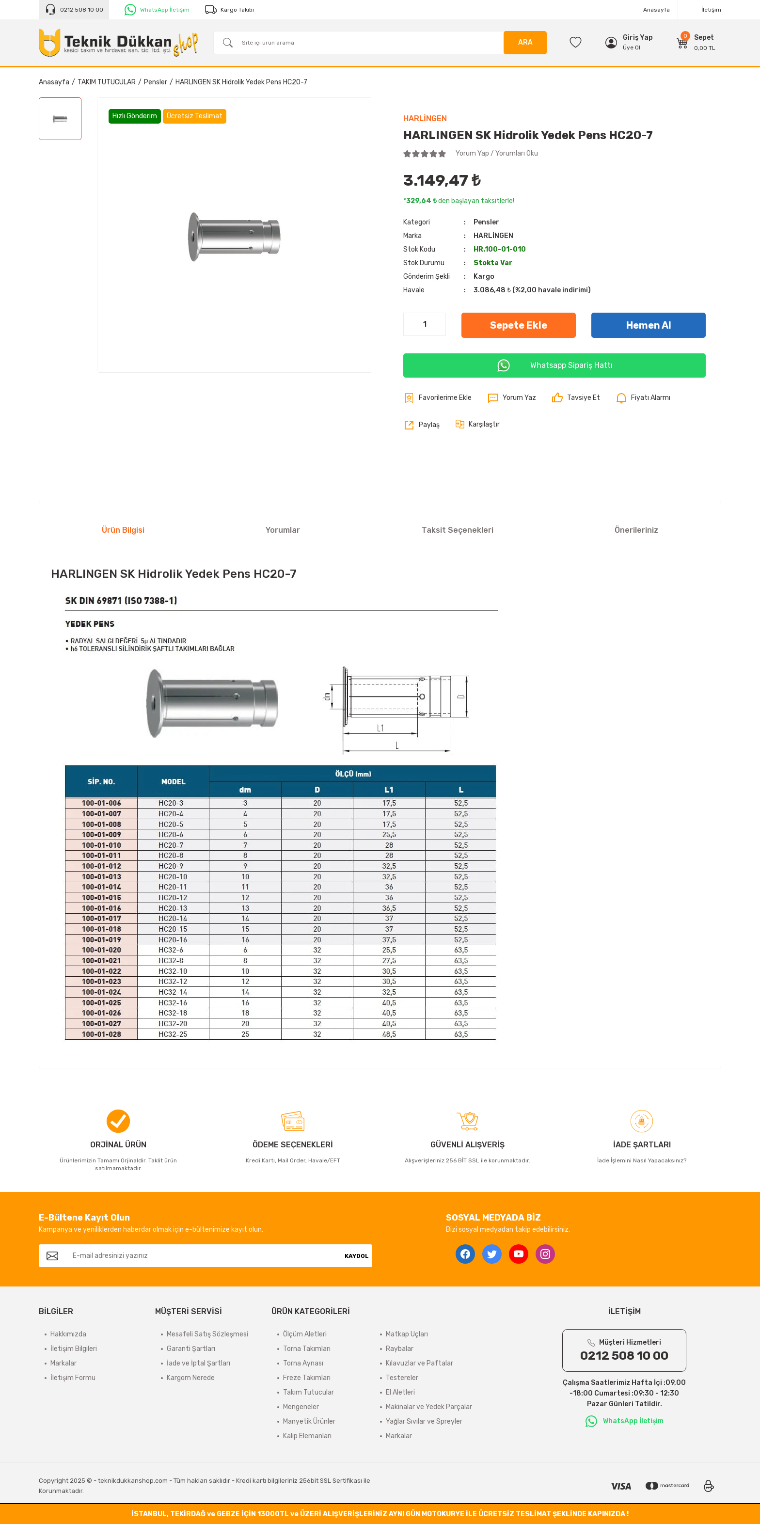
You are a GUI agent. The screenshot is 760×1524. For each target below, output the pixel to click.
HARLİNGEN (425, 118)
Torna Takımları (307, 1349)
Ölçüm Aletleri (305, 1334)
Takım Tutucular (308, 1392)
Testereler (402, 1378)
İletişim (711, 9)
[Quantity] (424, 324)
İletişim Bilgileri (73, 1349)
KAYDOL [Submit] (357, 1256)
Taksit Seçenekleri (457, 530)
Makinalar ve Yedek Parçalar (429, 1407)
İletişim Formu (72, 1378)
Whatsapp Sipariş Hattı (554, 365)
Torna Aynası (303, 1363)
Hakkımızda (68, 1334)
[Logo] (118, 43)
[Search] (380, 42)
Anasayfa (656, 9)
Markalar (63, 1363)
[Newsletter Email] (203, 1256)
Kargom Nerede (191, 1378)
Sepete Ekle (518, 325)
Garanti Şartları (191, 1349)
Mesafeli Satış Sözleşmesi (207, 1334)
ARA (525, 42)
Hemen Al (648, 325)
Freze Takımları (307, 1378)
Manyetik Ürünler (309, 1421)
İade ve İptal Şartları (198, 1363)
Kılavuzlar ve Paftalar (419, 1363)
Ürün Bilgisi (123, 530)
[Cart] (696, 42)
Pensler (486, 222)
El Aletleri (400, 1392)
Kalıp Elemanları (307, 1436)
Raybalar (399, 1349)
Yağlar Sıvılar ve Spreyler (424, 1421)
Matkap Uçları (407, 1334)
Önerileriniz (636, 530)
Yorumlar (283, 530)
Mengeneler (301, 1407)
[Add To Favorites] (437, 398)
